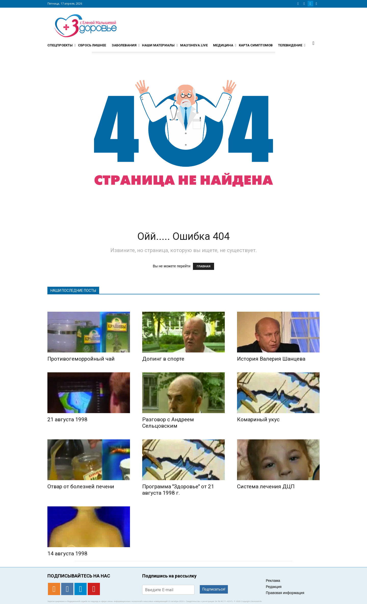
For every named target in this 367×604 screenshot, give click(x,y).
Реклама (273, 581)
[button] (313, 43)
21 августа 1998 (67, 419)
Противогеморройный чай (81, 359)
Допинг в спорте (163, 359)
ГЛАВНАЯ (203, 266)
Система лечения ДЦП (266, 486)
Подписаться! (213, 589)
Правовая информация (285, 593)
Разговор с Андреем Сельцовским (168, 422)
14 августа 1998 (67, 553)
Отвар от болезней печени (80, 486)
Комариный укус (258, 419)
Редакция (274, 587)
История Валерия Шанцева (271, 359)
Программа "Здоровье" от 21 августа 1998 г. (178, 489)
